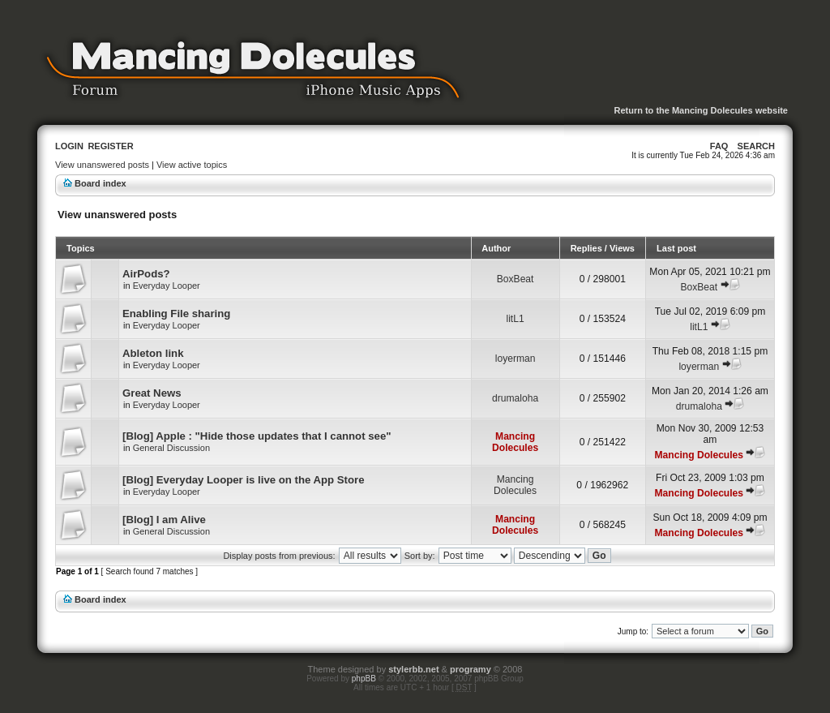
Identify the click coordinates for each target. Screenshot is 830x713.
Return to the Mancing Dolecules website (701, 110)
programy (470, 669)
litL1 (515, 318)
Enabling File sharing (176, 313)
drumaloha (515, 398)
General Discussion (171, 448)
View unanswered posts (102, 165)
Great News (152, 393)
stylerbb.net (413, 669)
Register (110, 146)
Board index (100, 183)
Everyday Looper (166, 285)
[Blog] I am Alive (164, 519)
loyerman (515, 358)
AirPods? (146, 274)
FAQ (719, 146)
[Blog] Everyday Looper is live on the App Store (243, 480)
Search (756, 146)
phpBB (364, 678)
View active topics (191, 165)
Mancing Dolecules (515, 442)
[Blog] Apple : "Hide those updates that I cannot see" (256, 436)
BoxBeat (515, 279)
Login (69, 146)
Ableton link (152, 353)
